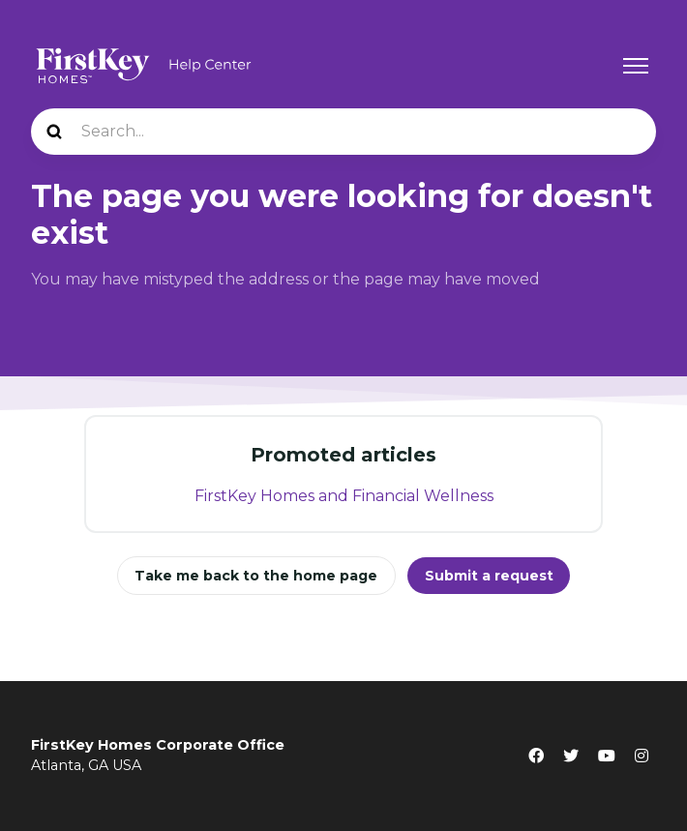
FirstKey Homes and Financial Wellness (343, 496)
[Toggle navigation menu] (635, 65)
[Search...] (343, 131)
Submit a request (489, 575)
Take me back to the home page (255, 575)
